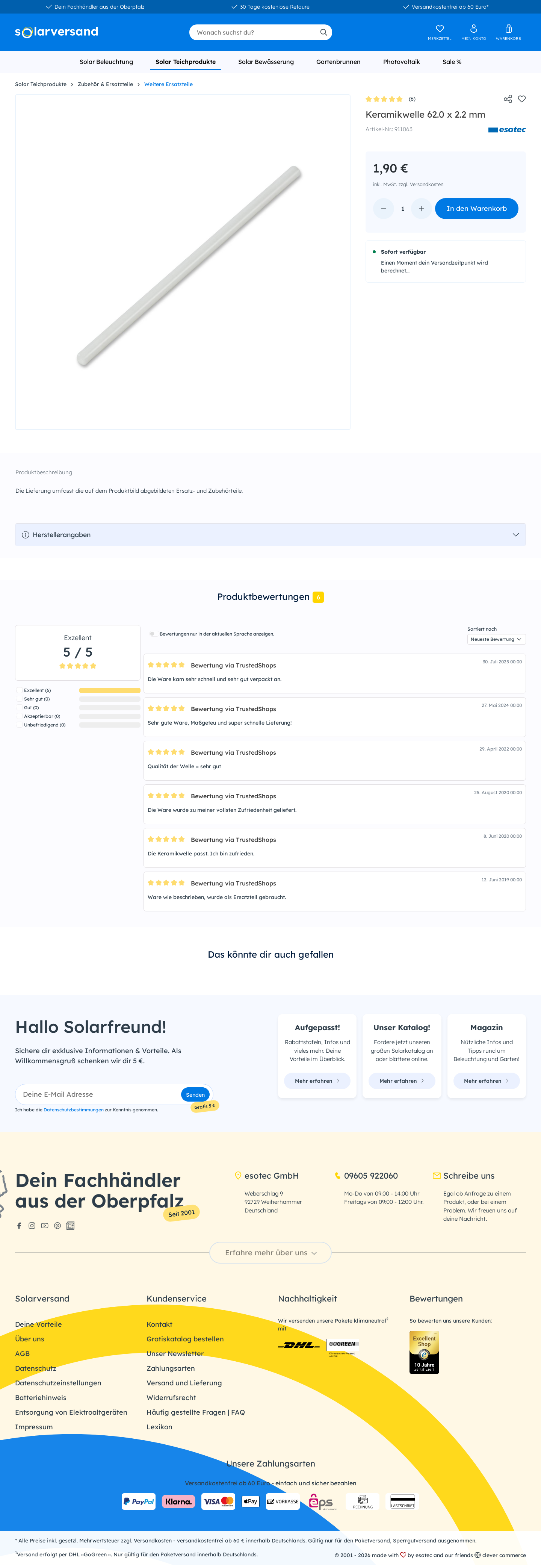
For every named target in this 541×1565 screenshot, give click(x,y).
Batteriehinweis (40, 1397)
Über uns (29, 1339)
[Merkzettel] (439, 32)
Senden (195, 1094)
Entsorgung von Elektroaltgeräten (71, 1412)
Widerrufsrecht (171, 1397)
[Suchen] (323, 32)
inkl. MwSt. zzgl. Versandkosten (408, 184)
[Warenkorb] (508, 32)
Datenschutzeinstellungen (58, 1383)
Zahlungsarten (171, 1368)
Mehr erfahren (317, 1081)
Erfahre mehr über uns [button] (272, 1252)
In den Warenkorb (477, 208)
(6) (391, 99)
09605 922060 (366, 1175)
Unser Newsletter (175, 1353)
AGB (22, 1353)
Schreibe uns (464, 1175)
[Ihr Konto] (473, 32)
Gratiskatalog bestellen (185, 1339)
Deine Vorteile (38, 1324)
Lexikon (159, 1427)
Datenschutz (35, 1368)
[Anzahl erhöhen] (421, 208)
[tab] (270, 597)
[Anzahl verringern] (383, 208)
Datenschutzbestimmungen (74, 1109)
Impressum (34, 1427)
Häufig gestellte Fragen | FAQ (196, 1412)
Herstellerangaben (56, 534)
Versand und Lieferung (184, 1383)
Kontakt (159, 1324)
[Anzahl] (402, 208)
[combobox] (252, 32)
